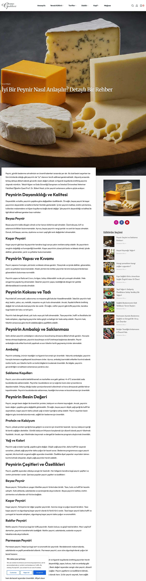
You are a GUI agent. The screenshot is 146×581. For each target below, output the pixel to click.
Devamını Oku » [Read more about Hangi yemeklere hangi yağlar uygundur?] (121, 269)
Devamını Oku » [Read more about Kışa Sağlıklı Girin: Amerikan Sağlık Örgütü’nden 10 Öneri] (121, 282)
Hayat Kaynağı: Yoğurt (125, 250)
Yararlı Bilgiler (6, 84)
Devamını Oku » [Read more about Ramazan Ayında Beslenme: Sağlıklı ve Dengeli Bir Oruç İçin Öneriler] (121, 324)
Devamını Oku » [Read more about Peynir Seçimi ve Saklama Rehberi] (121, 243)
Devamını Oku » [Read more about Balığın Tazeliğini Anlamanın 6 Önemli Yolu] (121, 335)
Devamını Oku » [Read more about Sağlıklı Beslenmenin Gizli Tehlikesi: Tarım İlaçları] (121, 308)
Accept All (39, 573)
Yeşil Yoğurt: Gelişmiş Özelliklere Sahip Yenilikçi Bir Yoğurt (128, 292)
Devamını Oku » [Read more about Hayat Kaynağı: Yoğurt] (121, 253)
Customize (13, 573)
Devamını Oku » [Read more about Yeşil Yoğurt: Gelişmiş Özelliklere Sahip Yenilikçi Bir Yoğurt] (121, 298)
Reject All (26, 573)
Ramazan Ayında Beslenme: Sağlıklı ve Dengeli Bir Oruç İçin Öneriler (127, 319)
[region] (26, 566)
